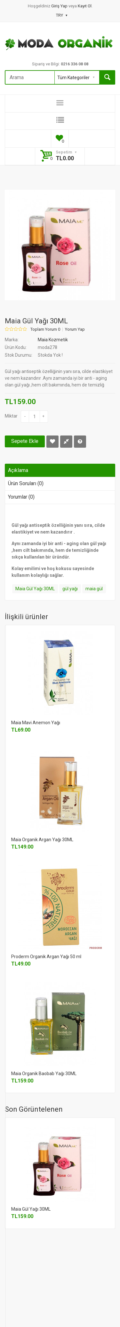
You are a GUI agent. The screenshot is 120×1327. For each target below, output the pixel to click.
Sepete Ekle (24, 441)
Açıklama (18, 470)
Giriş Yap (59, 6)
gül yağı (70, 588)
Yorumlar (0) (21, 497)
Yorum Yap (75, 329)
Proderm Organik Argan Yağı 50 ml (46, 956)
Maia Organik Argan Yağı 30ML (42, 839)
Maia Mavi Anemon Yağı (35, 722)
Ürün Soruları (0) (26, 483)
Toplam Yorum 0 (45, 329)
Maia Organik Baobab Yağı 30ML (43, 1073)
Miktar (11, 416)
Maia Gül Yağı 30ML (35, 588)
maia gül (94, 588)
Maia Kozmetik (53, 339)
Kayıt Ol (85, 6)
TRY (61, 15)
